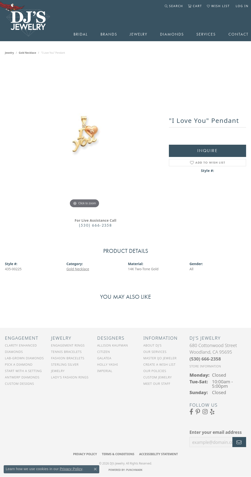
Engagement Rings (68, 345)
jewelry (9, 52)
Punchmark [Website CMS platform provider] (134, 470)
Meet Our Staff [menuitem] (156, 383)
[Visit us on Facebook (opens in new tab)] (191, 412)
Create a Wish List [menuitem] (159, 364)
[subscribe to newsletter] (239, 442)
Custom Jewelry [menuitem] (157, 377)
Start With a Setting (23, 371)
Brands (108, 34)
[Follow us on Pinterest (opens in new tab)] (198, 412)
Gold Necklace (27, 52)
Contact (238, 34)
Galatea (104, 358)
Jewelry (138, 34)
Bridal (81, 34)
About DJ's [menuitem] (152, 345)
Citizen (103, 351)
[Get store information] (205, 366)
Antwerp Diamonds (22, 377)
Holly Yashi (107, 364)
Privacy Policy (85, 454)
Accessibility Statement (158, 454)
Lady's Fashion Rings (69, 377)
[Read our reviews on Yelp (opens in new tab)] (212, 412)
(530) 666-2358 (95, 225)
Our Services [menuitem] (155, 351)
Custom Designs (19, 383)
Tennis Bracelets (66, 351)
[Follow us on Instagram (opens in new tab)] (205, 412)
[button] (174, 6)
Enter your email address (215, 432)
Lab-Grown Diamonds (24, 358)
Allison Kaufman (112, 345)
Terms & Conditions (118, 454)
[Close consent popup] (95, 469)
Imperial (105, 371)
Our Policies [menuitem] (154, 371)
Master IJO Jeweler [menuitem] (160, 358)
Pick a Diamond (19, 364)
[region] (84, 135)
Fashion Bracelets (67, 358)
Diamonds (172, 34)
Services (206, 34)
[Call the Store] (205, 359)
